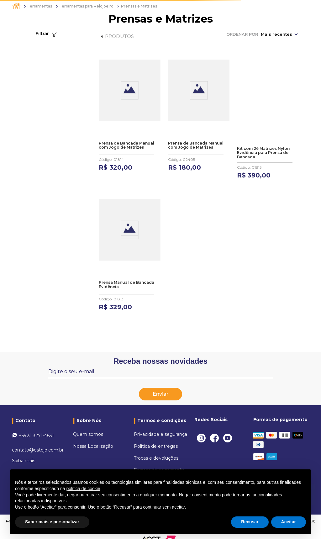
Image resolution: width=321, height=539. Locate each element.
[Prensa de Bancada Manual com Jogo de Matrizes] (129, 119)
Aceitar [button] (288, 521)
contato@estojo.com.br (38, 442)
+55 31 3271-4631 (36, 428)
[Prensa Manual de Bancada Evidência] (129, 251)
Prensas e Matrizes (139, 6)
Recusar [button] (249, 521)
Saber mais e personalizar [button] (52, 521)
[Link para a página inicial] (17, 6)
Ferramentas (40, 6)
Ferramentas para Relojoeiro (86, 6)
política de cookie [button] (83, 488)
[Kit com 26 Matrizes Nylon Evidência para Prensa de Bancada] (268, 119)
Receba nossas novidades (160, 354)
